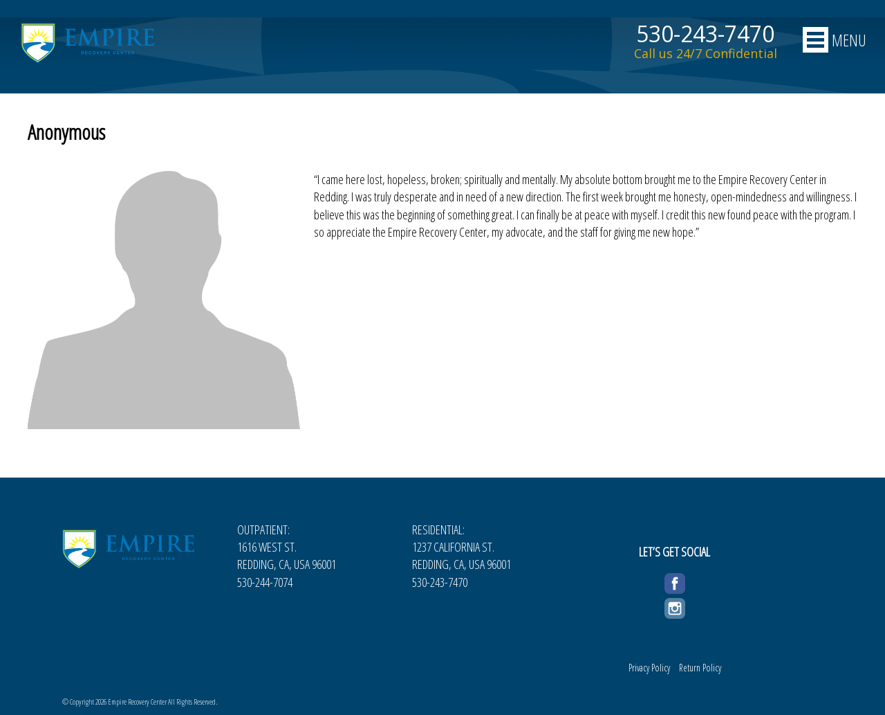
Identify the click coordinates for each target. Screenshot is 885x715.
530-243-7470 (705, 34)
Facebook (674, 581)
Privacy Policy (649, 667)
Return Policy (700, 667)
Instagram (674, 606)
